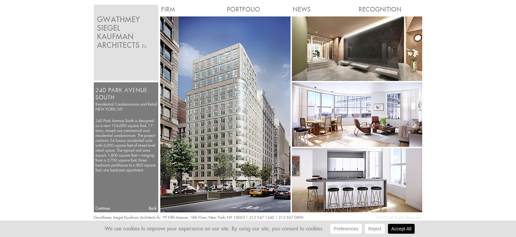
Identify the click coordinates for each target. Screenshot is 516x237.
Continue (102, 208)
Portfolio (243, 9)
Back (153, 208)
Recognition (380, 9)
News (302, 9)
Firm (168, 9)
